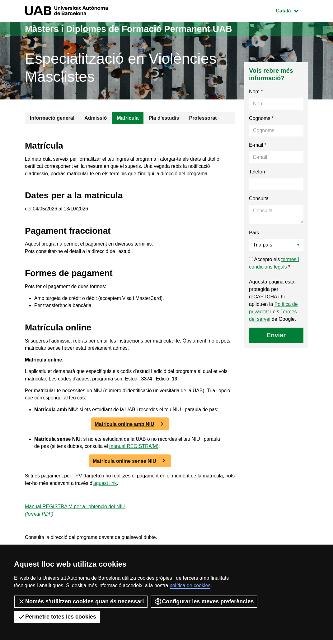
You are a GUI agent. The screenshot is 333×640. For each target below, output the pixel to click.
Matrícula (127, 118)
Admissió (95, 118)
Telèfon (257, 171)
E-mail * (257, 145)
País (254, 232)
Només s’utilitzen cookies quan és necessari (81, 601)
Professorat (203, 118)
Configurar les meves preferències (204, 601)
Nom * (256, 91)
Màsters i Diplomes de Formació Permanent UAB (133, 29)
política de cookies (190, 585)
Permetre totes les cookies (57, 616)
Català (292, 10)
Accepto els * (274, 263)
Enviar (276, 335)
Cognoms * (261, 118)
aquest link (117, 489)
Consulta (259, 198)
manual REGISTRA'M (135, 451)
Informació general (52, 118)
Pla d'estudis (163, 118)
